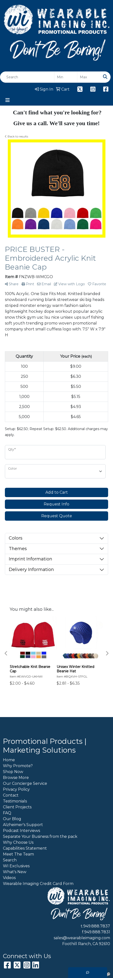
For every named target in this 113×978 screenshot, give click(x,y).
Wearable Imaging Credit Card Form (38, 883)
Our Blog (12, 818)
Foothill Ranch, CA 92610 (86, 943)
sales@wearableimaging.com (82, 938)
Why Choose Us (18, 842)
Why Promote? (18, 765)
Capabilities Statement (25, 848)
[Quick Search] (27, 77)
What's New (14, 871)
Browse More (16, 777)
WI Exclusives (16, 866)
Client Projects (17, 807)
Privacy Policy (16, 789)
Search (10, 860)
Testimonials (15, 801)
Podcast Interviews (21, 830)
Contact (11, 795)
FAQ (7, 813)
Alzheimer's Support (23, 824)
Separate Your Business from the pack (40, 836)
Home (9, 760)
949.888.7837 (96, 926)
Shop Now (13, 771)
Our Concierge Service (25, 783)
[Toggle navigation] (7, 100)
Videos (9, 877)
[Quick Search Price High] (88, 77)
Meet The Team (18, 854)
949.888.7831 (97, 932)
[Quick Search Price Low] (65, 77)
